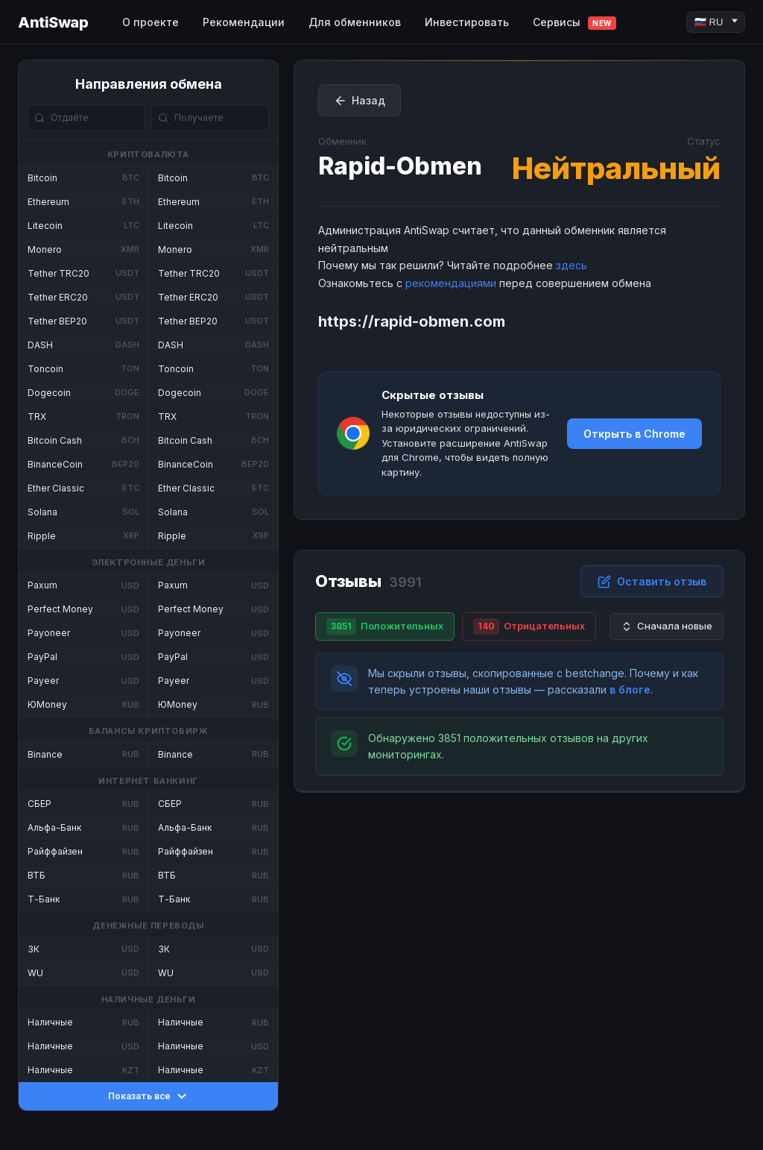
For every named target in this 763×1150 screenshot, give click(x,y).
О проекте (150, 22)
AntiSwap (53, 22)
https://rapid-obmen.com (411, 321)
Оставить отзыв (652, 581)
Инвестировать (467, 22)
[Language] (715, 22)
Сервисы (574, 23)
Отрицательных (529, 626)
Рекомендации (244, 22)
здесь (571, 265)
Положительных (384, 626)
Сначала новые (666, 626)
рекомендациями (450, 283)
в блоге (630, 689)
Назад (359, 100)
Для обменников (354, 22)
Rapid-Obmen (400, 165)
